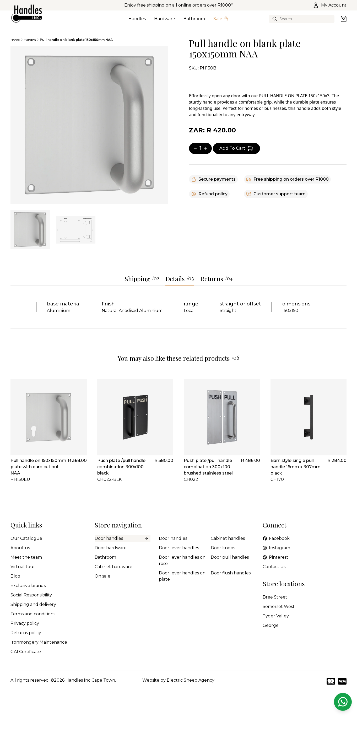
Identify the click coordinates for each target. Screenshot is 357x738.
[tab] (30, 229)
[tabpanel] (89, 125)
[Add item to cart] (236, 148)
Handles (137, 21)
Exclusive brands (28, 585)
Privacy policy (24, 623)
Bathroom (194, 21)
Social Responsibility (31, 594)
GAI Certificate (25, 651)
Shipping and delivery (33, 604)
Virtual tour (22, 566)
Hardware (164, 21)
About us (20, 547)
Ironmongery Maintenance (38, 642)
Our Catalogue (26, 538)
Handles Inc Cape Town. (91, 680)
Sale (221, 21)
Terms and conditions (32, 613)
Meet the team (26, 557)
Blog (15, 576)
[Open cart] (344, 19)
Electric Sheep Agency (190, 680)
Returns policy (25, 632)
